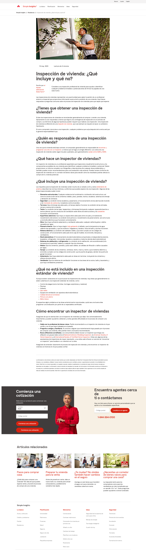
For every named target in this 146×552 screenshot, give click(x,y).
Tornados (112, 533)
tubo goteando (72, 226)
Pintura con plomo (46, 297)
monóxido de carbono (51, 203)
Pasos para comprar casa (28, 473)
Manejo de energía (91, 519)
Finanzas (42, 521)
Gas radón (43, 290)
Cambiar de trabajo (69, 531)
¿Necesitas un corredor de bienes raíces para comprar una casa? (116, 475)
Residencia (20, 525)
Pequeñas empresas (46, 540)
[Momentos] (60, 6)
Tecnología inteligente (92, 523)
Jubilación (43, 537)
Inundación (112, 521)
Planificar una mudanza (70, 535)
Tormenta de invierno (115, 540)
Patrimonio (43, 517)
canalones (101, 211)
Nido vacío (66, 546)
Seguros (42, 529)
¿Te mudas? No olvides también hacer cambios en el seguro (87, 475)
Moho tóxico (44, 299)
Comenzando (67, 513)
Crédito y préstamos (23, 517)
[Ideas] (68, 6)
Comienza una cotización (27, 423)
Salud (41, 525)
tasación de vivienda (65, 124)
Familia (19, 521)
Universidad (43, 513)
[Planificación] (51, 6)
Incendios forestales (115, 537)
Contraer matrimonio (69, 517)
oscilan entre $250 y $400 (97, 152)
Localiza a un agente (120, 410)
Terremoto (112, 513)
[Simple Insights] (29, 7)
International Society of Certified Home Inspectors (72, 337)
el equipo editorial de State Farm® (40, 89)
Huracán (111, 525)
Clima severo (113, 529)
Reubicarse (66, 543)
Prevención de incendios (116, 517)
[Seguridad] (75, 6)
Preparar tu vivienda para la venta (56, 473)
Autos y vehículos (22, 513)
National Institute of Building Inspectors (77, 335)
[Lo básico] (42, 6)
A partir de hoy (90, 527)
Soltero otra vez (67, 539)
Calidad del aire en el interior (50, 295)
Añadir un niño (67, 527)
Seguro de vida (44, 533)
